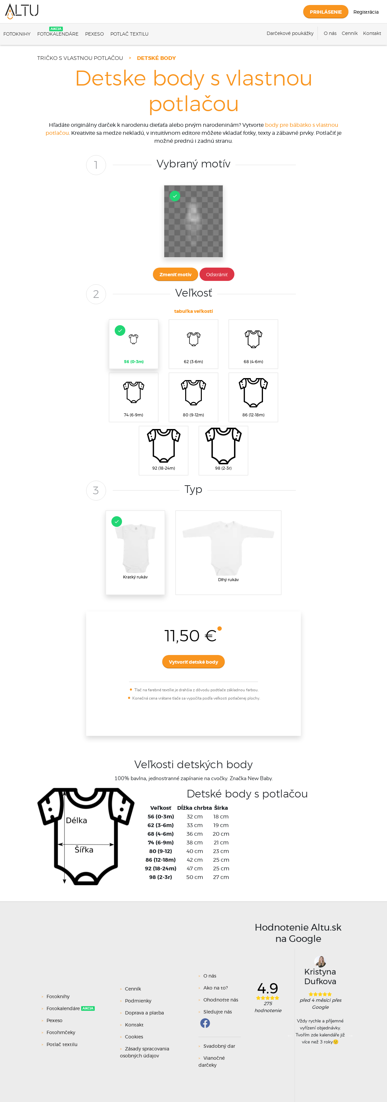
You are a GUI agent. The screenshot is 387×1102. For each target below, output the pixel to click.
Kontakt (372, 33)
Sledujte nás (217, 1012)
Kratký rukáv (134, 547)
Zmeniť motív (176, 275)
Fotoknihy (17, 34)
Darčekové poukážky (290, 33)
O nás (330, 33)
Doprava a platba (144, 1013)
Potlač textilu (129, 34)
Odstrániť (217, 275)
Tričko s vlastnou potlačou (80, 58)
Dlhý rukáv (228, 551)
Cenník (350, 33)
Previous (290, 1035)
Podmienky (138, 1001)
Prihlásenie (326, 12)
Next (350, 1035)
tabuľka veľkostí (193, 311)
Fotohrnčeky (61, 1032)
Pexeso (94, 34)
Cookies (134, 1037)
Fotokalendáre (57, 34)
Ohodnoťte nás (220, 1000)
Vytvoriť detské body (193, 662)
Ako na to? (215, 988)
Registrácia (366, 12)
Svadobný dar (219, 1046)
